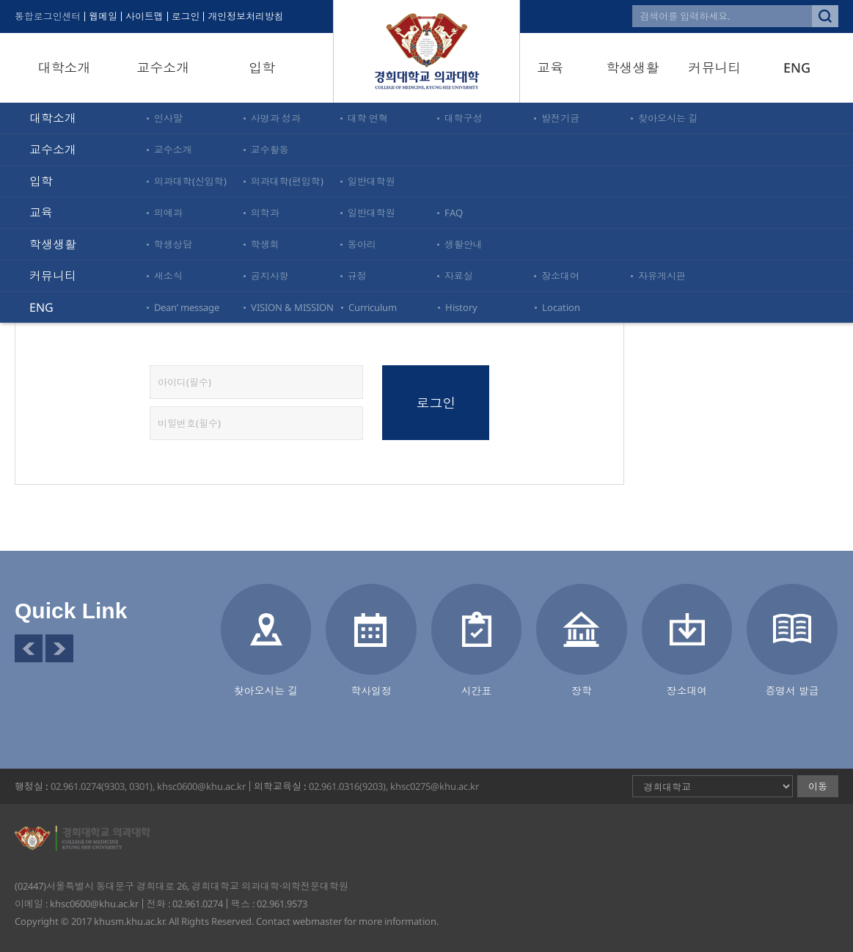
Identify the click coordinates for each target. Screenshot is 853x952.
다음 (59, 648)
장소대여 (687, 690)
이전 (29, 648)
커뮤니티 (715, 67)
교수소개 (162, 67)
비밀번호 (0, 139)
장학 (581, 690)
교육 (550, 67)
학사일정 (371, 690)
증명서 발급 (792, 690)
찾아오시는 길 (266, 690)
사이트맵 (145, 16)
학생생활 (632, 67)
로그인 (186, 16)
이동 (817, 786)
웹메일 (103, 16)
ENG (796, 67)
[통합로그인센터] (550, 289)
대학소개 (63, 67)
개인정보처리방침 (247, 16)
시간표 (476, 690)
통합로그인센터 (48, 16)
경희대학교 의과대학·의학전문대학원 (427, 51)
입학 (262, 67)
